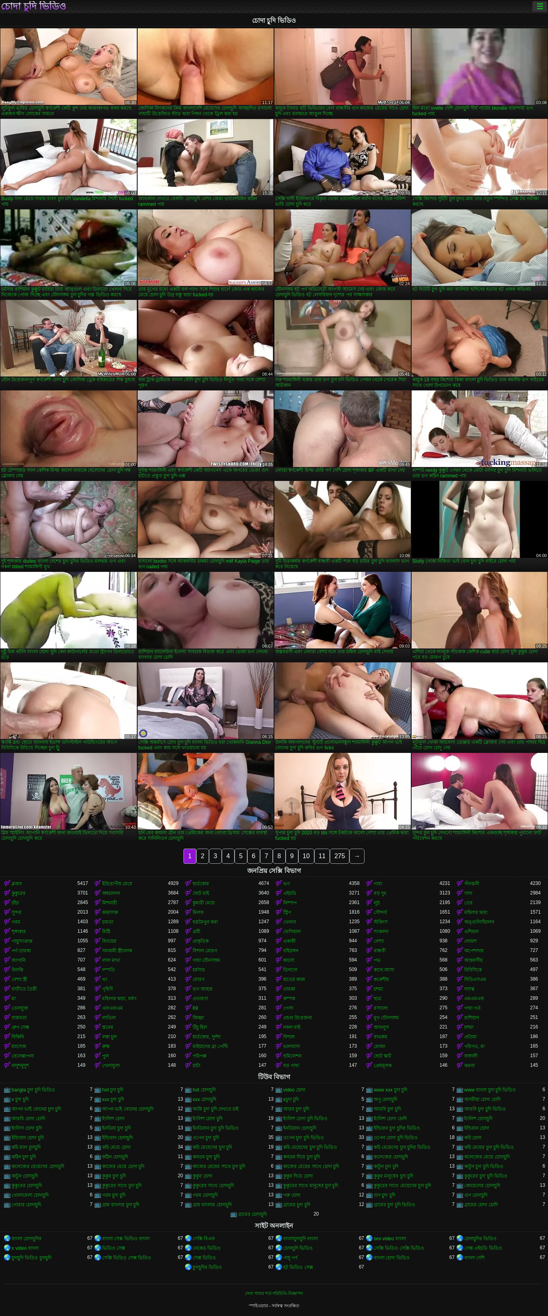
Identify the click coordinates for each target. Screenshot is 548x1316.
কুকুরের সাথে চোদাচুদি (213, 1185)
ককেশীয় (381, 979)
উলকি (17, 970)
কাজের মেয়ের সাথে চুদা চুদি (219, 1166)
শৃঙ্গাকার (19, 931)
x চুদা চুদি (20, 1099)
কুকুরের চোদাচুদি (27, 1185)
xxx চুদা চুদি (113, 1099)
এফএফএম (112, 1008)
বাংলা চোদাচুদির (26, 1238)
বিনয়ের (109, 941)
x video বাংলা (25, 1248)
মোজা (379, 1046)
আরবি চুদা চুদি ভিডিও (485, 1109)
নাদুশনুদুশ (20, 1065)
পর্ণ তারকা (21, 951)
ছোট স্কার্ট (382, 1056)
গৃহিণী (107, 989)
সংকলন (381, 931)
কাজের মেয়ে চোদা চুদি (123, 1166)
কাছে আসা (384, 970)
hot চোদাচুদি (204, 1090)
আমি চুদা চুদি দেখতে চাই (216, 1109)
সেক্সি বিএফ (204, 1238)
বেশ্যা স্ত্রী (19, 979)
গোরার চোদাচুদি (26, 1205)
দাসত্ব (469, 989)
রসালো (381, 1008)
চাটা (196, 1065)
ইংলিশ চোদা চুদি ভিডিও (305, 1118)
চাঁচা (15, 903)
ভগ (286, 884)
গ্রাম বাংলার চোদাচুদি (212, 1205)
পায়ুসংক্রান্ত (22, 941)
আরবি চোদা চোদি (28, 1118)
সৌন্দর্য (380, 912)
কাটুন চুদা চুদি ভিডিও (483, 1166)
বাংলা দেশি (474, 1258)
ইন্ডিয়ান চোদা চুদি (28, 1138)
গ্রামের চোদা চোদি (481, 1205)
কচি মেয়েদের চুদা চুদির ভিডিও (402, 1147)
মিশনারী (109, 903)
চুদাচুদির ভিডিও (207, 1267)
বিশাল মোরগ (205, 951)
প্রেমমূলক (383, 1065)
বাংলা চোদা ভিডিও (392, 1258)
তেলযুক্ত (20, 1008)
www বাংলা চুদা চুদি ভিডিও (490, 1090)
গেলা (288, 1008)
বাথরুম (380, 1037)
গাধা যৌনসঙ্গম (206, 960)
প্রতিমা (470, 1037)
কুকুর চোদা (202, 1176)
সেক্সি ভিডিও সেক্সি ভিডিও (399, 1248)
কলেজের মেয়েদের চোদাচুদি (38, 1166)
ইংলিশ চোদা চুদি (208, 1118)
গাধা (378, 884)
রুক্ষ (106, 1046)
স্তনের (107, 1027)
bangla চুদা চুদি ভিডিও (33, 1090)
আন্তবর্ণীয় (473, 960)
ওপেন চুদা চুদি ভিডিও (303, 1138)
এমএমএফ (474, 998)
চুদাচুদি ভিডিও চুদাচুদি (31, 1258)
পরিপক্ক (200, 1056)
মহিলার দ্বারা (475, 912)
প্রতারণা (200, 998)
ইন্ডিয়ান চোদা (476, 1128)
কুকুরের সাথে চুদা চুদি (122, 1185)
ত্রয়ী (196, 931)
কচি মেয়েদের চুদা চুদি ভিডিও (310, 1147)
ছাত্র (377, 998)
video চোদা (294, 1090)
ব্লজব (17, 884)
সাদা (468, 893)
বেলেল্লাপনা (23, 1056)
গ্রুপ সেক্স (20, 1027)
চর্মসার (199, 970)
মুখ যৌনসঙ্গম (386, 1017)
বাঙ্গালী (470, 1056)
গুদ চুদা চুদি (384, 1195)
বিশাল (289, 1037)
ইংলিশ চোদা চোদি (390, 1118)
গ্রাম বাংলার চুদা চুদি (120, 1205)
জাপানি (19, 960)
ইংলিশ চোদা (113, 1118)
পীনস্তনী (471, 884)
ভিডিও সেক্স (113, 1248)
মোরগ (199, 979)
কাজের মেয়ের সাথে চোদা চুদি (311, 1166)
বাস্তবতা (19, 1017)
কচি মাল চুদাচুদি (26, 1147)
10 (306, 856)
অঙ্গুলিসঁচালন (479, 922)
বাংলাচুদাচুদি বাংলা (300, 1238)
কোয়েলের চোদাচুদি (482, 1185)
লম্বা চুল (109, 1037)
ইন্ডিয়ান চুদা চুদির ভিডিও (397, 1128)
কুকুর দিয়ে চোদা (298, 1176)
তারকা (289, 989)
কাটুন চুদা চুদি (386, 1166)
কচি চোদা (472, 1138)
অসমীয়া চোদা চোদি (482, 1099)
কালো (288, 960)
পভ (377, 960)
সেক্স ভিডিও (204, 1258)
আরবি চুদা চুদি (387, 1109)
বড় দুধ (380, 893)
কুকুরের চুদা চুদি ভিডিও (485, 1176)
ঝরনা (469, 1065)
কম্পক (289, 998)
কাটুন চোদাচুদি (25, 1176)
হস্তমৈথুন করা (205, 922)
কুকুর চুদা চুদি (114, 1176)
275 (339, 856)
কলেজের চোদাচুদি (391, 1157)
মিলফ (198, 912)
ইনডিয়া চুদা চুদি (116, 1128)
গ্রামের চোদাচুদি (252, 1214)
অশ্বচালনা (111, 893)
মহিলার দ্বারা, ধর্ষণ (119, 998)
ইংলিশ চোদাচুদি (478, 1118)
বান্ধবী (380, 951)
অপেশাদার (474, 951)
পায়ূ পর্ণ (290, 1258)
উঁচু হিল (200, 1027)
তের (468, 903)
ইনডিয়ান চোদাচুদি (299, 1128)
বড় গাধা (291, 1065)
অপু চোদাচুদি (385, 1099)
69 (195, 1008)
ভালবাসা (291, 1046)
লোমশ (470, 941)
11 (322, 856)
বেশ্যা (379, 941)
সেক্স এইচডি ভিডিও (483, 1248)
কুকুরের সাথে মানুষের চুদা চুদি (310, 1185)
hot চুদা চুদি (112, 1090)
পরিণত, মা (474, 1046)
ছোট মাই (201, 893)
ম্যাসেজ (19, 1046)
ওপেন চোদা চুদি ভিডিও (396, 1138)
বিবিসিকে (473, 970)
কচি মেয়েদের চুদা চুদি (212, 1147)
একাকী (289, 941)
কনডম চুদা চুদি (206, 1157)
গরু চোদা (291, 1195)
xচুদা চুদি (291, 1099)
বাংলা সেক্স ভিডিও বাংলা (126, 1238)
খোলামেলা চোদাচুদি (30, 1195)
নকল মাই (291, 1027)
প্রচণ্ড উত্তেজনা (297, 1017)
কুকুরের (19, 893)
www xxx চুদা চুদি (390, 1090)
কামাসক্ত (110, 912)
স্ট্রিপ (287, 912)
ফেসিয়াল (292, 931)
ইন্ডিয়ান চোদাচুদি (117, 1138)
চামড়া (107, 922)
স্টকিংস (381, 922)
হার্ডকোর (201, 884)
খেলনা (289, 922)
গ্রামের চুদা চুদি (296, 1205)
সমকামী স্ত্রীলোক (117, 951)
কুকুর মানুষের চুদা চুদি (393, 1176)
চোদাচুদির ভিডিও (480, 1238)
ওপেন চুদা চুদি (206, 1138)
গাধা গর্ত (472, 1008)
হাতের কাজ (294, 979)
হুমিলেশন (292, 1056)
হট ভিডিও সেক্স (298, 1267)
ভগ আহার (203, 989)
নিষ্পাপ (290, 903)
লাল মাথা (111, 960)
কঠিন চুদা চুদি (24, 1157)
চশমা (378, 989)
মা (14, 998)
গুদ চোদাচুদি (475, 1195)
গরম (16, 922)
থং (104, 979)
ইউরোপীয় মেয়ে (117, 884)
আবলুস (381, 1027)
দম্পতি (108, 970)
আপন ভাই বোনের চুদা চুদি (36, 1109)
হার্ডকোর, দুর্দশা (207, 1037)
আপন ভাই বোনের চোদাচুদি (128, 1109)
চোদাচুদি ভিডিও (298, 1248)
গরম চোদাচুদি (205, 1195)
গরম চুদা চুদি (114, 1195)
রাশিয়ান (471, 1017)
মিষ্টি (106, 931)
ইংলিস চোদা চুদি (27, 1128)
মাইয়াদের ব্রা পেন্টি (210, 1046)
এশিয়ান (471, 931)
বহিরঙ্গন (290, 951)
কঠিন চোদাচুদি (115, 1157)
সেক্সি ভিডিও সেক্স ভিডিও (126, 1258)
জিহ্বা (198, 1017)
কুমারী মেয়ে (204, 903)
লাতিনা (109, 1017)
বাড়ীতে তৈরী (24, 989)
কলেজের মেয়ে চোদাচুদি (487, 1157)
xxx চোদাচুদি (204, 1099)
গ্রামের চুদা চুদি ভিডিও (394, 1205)
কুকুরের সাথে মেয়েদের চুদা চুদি (402, 1185)
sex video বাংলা (390, 1238)
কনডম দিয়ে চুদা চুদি (301, 1157)
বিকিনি (18, 1037)
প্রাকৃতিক (201, 941)
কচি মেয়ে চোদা (116, 1147)
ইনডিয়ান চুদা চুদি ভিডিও (216, 1128)
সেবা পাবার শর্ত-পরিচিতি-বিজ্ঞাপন (274, 1293)
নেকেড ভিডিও (207, 1248)
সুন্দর (17, 912)
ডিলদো (290, 970)
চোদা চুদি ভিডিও (33, 6)
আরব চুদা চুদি (296, 1109)
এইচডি (289, 893)
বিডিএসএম (475, 979)
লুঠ (377, 903)
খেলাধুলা (111, 1065)
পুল (105, 1056)
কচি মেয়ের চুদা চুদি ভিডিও (489, 1147)
